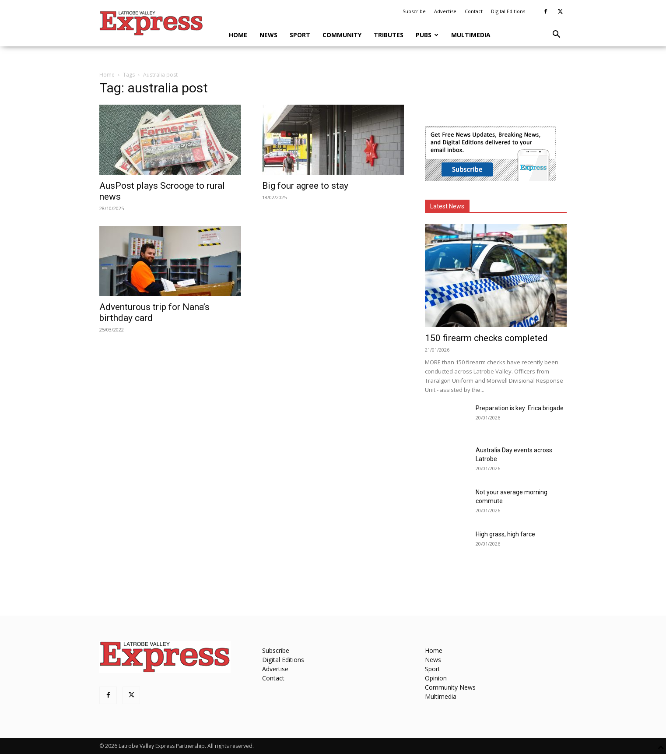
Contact (474, 11)
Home (238, 35)
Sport (300, 35)
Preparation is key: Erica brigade (520, 408)
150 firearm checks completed (486, 338)
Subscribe (414, 11)
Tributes (388, 35)
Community (341, 35)
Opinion (436, 678)
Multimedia (471, 35)
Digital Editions (508, 11)
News (268, 35)
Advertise (445, 11)
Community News (450, 687)
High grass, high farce (505, 534)
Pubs (427, 35)
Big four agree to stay (305, 185)
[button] (556, 35)
